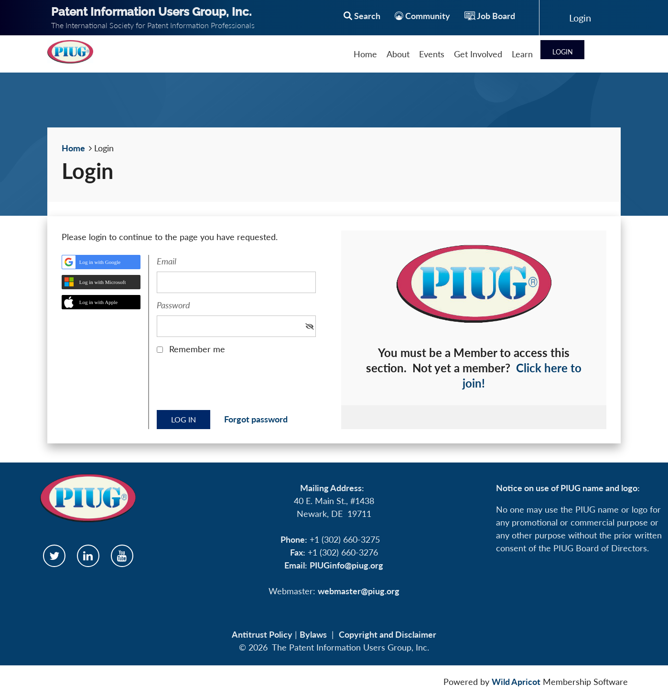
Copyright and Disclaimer (387, 634)
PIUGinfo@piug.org (346, 565)
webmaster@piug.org (358, 591)
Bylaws (313, 634)
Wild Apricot (516, 681)
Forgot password (256, 419)
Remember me (197, 349)
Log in (580, 17)
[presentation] (229, 385)
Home (73, 148)
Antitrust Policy (262, 634)
